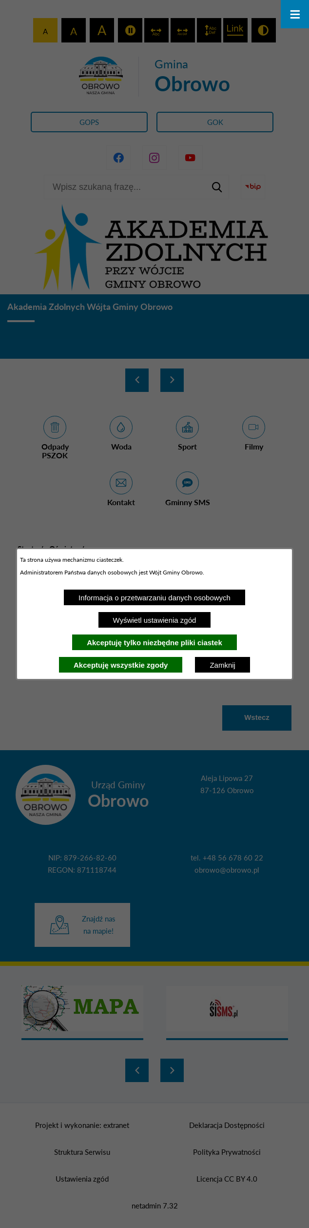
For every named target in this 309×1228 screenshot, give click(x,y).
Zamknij (222, 665)
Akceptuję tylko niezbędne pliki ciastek (154, 642)
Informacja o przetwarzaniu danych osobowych (154, 598)
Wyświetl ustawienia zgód (154, 620)
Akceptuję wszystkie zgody (121, 665)
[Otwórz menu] (295, 14)
